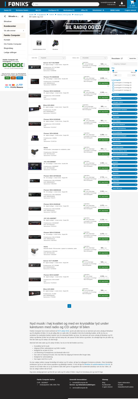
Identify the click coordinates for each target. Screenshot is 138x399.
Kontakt (7, 40)
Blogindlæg (8, 48)
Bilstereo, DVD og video (64, 14)
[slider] (113, 71)
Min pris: (115, 72)
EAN (13, 77)
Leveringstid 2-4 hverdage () (122, 85)
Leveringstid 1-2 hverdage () (122, 82)
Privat (7, 77)
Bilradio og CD (14, 16)
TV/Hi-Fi (51, 14)
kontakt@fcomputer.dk (107, 2)
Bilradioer (8, 21)
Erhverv (20, 77)
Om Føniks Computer (12, 44)
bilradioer (87, 364)
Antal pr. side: (75, 57)
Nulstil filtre (132, 58)
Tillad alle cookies (120, 373)
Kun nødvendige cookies (120, 380)
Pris (113, 68)
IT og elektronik (41, 14)
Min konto (122, 5)
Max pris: (133, 72)
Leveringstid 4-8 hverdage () (122, 87)
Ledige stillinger (10, 52)
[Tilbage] (5, 16)
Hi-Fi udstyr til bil (63, 331)
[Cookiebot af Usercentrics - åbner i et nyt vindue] (14, 394)
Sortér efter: (34, 57)
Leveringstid (116, 80)
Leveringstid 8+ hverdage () (122, 90)
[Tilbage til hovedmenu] (22, 16)
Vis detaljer (112, 395)
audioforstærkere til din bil (101, 364)
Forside (31, 14)
